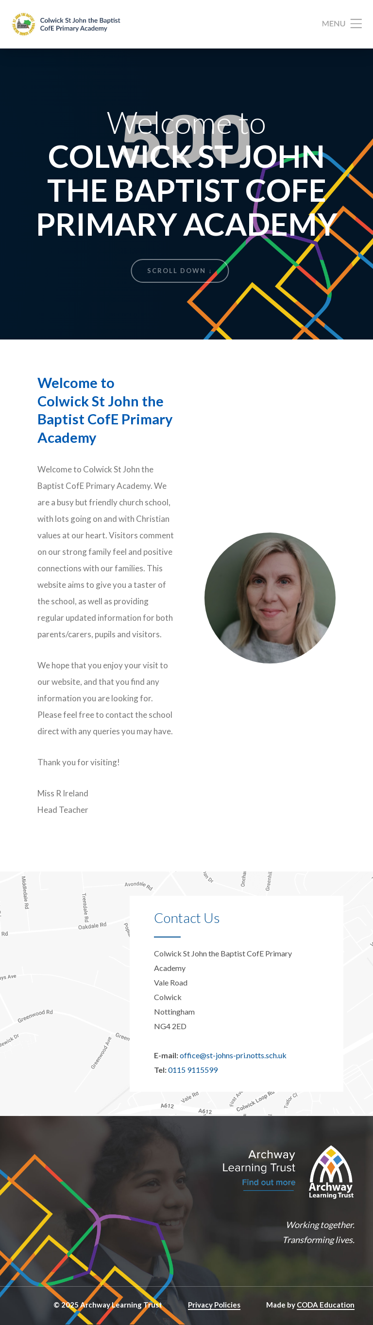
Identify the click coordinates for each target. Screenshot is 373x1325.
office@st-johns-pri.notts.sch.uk (233, 1055)
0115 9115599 (193, 1069)
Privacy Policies (214, 1304)
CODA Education (326, 1304)
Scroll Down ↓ (180, 271)
